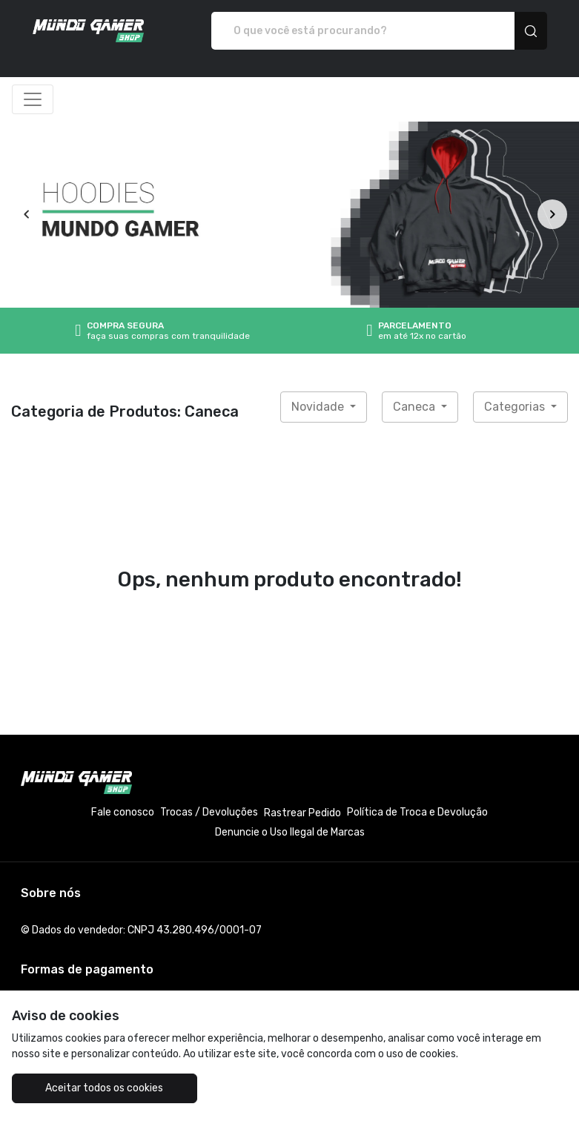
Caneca (415, 407)
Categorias (516, 407)
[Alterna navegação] (32, 99)
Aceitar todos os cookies (104, 1088)
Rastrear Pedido (302, 813)
